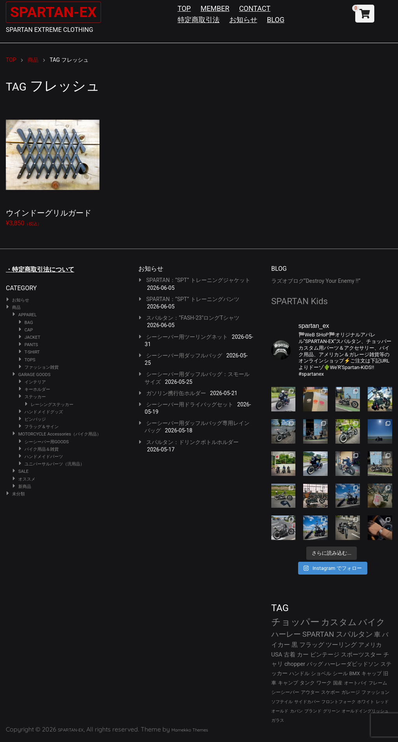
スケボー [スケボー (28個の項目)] (330, 692)
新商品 (24, 486)
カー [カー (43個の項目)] (303, 654)
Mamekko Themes (189, 730)
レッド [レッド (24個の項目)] (382, 701)
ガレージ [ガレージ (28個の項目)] (350, 692)
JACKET (32, 337)
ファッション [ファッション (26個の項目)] (375, 692)
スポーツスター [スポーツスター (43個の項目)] (361, 654)
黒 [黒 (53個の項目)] (295, 644)
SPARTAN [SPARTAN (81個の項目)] (318, 634)
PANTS (31, 344)
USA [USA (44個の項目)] (277, 654)
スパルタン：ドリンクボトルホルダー (192, 442)
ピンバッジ (35, 419)
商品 (16, 307)
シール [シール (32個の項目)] (340, 673)
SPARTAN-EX (56, 12)
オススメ (26, 479)
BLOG (276, 20)
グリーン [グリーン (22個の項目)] (331, 711)
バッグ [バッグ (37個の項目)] (315, 664)
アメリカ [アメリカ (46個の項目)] (370, 644)
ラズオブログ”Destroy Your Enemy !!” (316, 281)
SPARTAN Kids (299, 301)
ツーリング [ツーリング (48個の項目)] (341, 644)
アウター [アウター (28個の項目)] (310, 692)
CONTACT (255, 8)
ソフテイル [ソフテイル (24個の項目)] (282, 701)
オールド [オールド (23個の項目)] (279, 711)
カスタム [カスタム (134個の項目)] (339, 622)
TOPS (29, 359)
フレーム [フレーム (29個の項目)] (377, 683)
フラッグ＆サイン (41, 426)
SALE (23, 471)
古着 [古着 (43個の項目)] (289, 654)
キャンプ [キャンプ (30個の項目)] (288, 683)
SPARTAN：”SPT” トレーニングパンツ (192, 299)
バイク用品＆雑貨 (41, 449)
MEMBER (215, 8)
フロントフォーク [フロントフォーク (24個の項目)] (338, 701)
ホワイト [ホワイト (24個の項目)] (365, 701)
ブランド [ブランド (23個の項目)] (312, 711)
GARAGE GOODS (34, 374)
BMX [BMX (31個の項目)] (354, 673)
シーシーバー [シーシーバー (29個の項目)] (285, 692)
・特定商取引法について (40, 269)
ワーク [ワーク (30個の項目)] (324, 683)
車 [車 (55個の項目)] (377, 634)
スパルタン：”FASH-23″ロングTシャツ (192, 318)
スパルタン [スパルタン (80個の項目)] (354, 634)
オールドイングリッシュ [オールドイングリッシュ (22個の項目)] (365, 711)
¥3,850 (53, 166)
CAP (28, 330)
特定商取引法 (199, 20)
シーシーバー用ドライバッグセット (189, 404)
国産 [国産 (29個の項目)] (337, 683)
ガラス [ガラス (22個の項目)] (277, 720)
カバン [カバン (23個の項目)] (296, 711)
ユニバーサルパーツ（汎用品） (54, 464)
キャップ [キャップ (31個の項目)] (371, 673)
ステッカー (35, 396)
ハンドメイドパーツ (43, 456)
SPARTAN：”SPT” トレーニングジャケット (198, 280)
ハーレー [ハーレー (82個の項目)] (286, 634)
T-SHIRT (32, 352)
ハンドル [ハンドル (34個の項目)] (299, 673)
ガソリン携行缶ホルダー (176, 393)
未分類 (18, 493)
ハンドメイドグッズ (43, 412)
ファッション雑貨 (41, 367)
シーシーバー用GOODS (46, 441)
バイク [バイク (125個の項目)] (371, 622)
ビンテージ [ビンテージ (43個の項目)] (324, 654)
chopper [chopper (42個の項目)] (295, 663)
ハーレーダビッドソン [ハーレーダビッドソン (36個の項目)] (352, 664)
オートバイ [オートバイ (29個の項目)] (355, 683)
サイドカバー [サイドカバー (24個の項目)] (307, 701)
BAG (28, 322)
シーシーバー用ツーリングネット (187, 337)
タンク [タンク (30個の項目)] (307, 683)
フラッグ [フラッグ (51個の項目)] (311, 644)
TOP (184, 8)
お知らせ (243, 20)
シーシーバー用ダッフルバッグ (184, 355)
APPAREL (27, 314)
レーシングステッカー (52, 404)
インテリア (35, 382)
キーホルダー (37, 389)
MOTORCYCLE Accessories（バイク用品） (59, 434)
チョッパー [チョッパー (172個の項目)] (295, 622)
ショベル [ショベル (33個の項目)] (321, 673)
